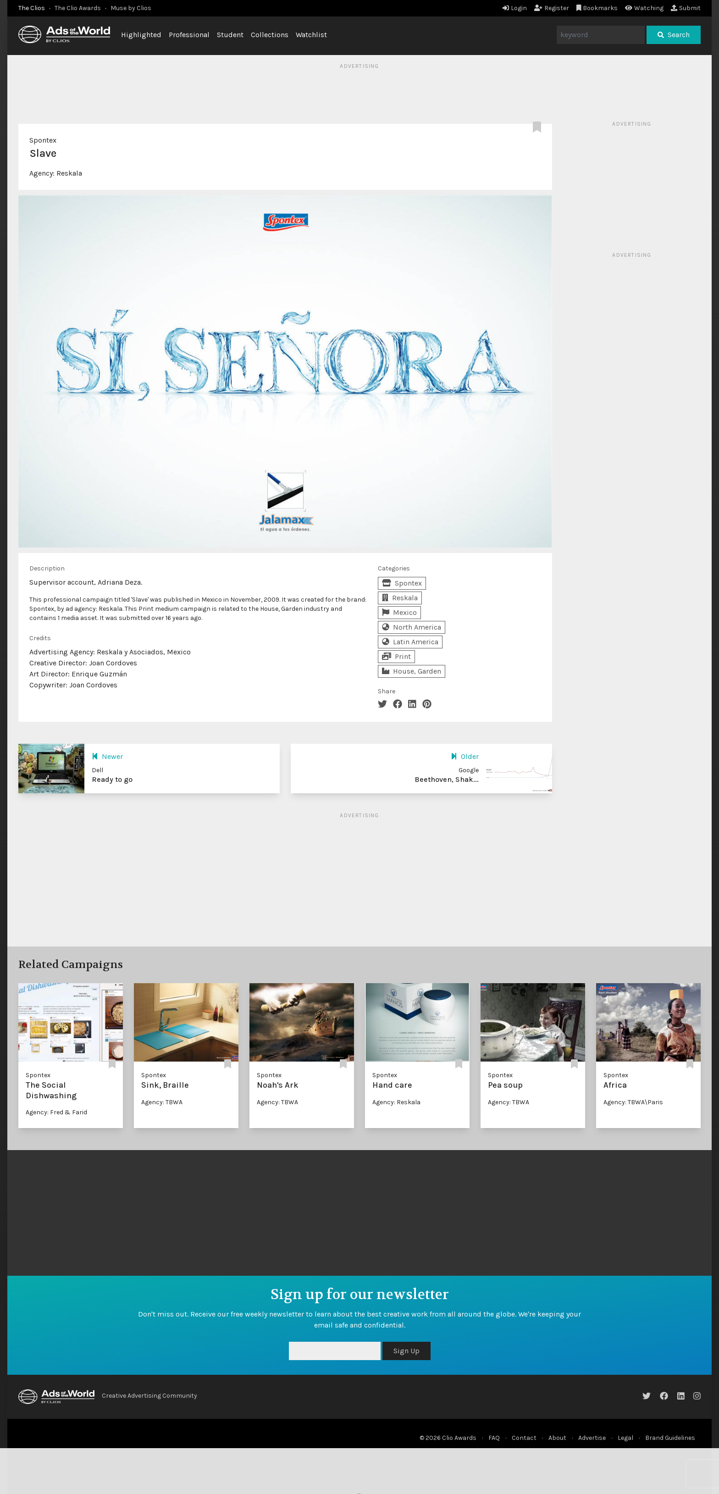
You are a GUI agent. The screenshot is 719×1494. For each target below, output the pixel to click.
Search (674, 34)
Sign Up (406, 1350)
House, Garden (411, 671)
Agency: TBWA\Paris (633, 1102)
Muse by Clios (131, 8)
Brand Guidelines (670, 1438)
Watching (644, 8)
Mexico (399, 612)
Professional (189, 34)
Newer (107, 756)
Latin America (410, 641)
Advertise (592, 1438)
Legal (625, 1438)
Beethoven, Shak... (447, 779)
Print (396, 656)
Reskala (69, 173)
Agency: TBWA (162, 1102)
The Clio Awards (78, 8)
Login (515, 8)
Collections (269, 34)
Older (465, 756)
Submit (686, 8)
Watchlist (311, 34)
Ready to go (112, 779)
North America (411, 627)
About (557, 1438)
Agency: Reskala (396, 1102)
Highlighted (141, 34)
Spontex (42, 140)
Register (551, 8)
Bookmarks (597, 8)
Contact (524, 1438)
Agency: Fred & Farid (56, 1112)
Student (230, 34)
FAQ (494, 1438)
